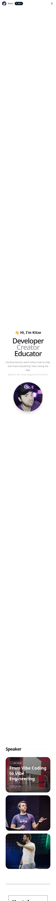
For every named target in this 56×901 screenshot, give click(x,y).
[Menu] (51, 3)
